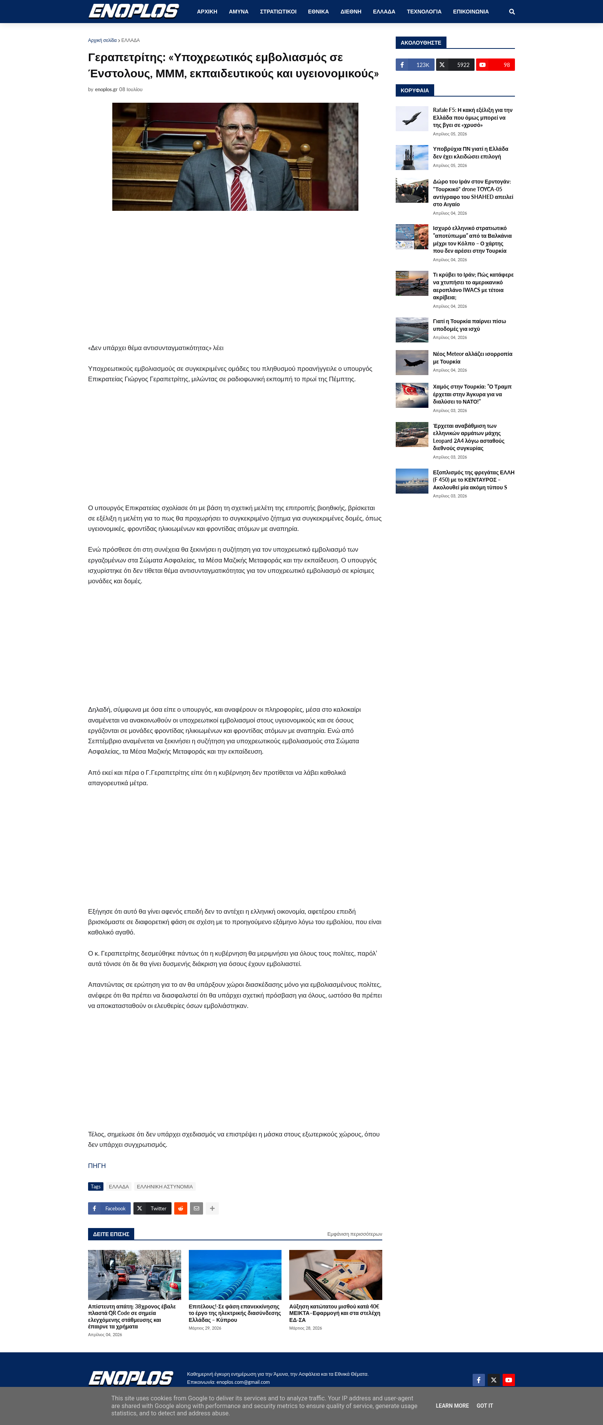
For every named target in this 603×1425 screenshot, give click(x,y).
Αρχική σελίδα (102, 40)
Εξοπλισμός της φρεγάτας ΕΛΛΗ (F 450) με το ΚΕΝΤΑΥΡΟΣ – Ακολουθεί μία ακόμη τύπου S (474, 480)
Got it (484, 1406)
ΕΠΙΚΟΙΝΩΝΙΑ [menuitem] (471, 11)
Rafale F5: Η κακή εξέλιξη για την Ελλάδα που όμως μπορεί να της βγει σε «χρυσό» (473, 117)
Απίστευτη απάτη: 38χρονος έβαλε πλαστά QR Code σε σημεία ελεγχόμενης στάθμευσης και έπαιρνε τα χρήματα (132, 1316)
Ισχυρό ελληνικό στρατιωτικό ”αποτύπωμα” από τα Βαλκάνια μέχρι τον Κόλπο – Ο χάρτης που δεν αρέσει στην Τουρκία (472, 239)
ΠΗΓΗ (97, 1165)
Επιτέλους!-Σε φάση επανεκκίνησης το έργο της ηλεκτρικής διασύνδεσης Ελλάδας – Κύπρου (235, 1313)
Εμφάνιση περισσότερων (354, 1234)
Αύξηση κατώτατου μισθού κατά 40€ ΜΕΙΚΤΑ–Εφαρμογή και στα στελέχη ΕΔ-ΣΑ (334, 1313)
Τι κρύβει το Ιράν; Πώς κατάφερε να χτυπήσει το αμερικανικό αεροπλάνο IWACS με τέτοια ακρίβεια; (473, 285)
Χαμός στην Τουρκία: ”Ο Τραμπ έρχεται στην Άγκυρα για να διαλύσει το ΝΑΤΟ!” (472, 394)
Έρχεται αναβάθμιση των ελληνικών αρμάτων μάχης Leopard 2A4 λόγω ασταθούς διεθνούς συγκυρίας (469, 437)
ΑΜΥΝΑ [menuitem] (238, 11)
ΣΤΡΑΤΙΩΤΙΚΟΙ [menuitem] (278, 11)
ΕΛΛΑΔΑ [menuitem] (384, 11)
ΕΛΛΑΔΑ (131, 40)
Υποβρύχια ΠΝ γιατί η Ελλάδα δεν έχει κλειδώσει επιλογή (470, 152)
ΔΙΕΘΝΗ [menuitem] (350, 11)
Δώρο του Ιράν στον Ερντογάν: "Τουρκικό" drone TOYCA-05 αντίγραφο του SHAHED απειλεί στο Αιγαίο (473, 192)
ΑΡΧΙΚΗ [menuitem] (207, 11)
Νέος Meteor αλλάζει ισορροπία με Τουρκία (473, 357)
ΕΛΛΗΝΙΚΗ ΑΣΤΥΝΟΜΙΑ (165, 1186)
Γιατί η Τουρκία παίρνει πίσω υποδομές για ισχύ (469, 325)
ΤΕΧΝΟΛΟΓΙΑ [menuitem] (424, 11)
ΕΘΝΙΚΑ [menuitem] (318, 11)
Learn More (452, 1406)
